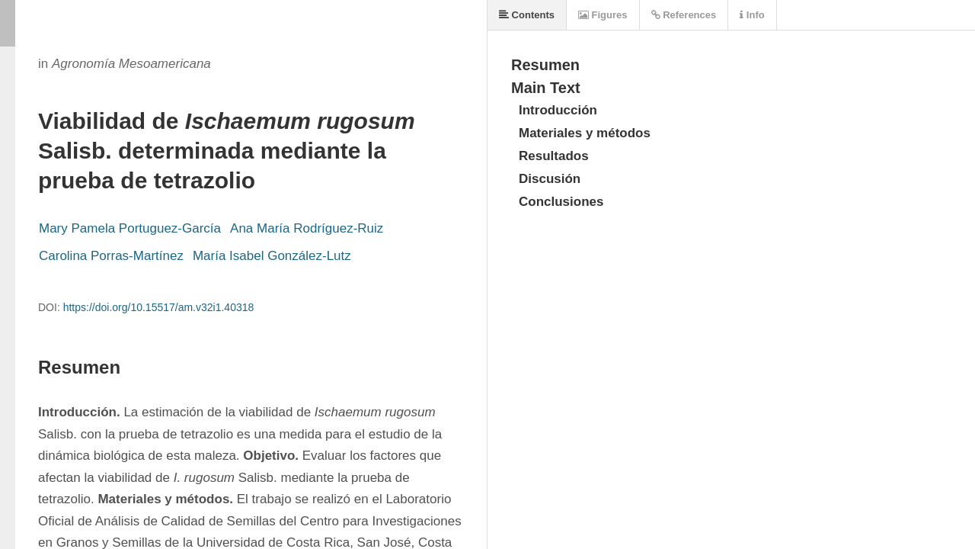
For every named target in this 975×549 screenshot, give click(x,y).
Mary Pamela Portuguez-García (130, 228)
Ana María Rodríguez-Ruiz (306, 228)
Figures (603, 15)
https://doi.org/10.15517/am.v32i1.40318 (158, 307)
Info (752, 15)
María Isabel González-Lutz (272, 256)
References (684, 15)
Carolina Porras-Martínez (111, 256)
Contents (527, 15)
